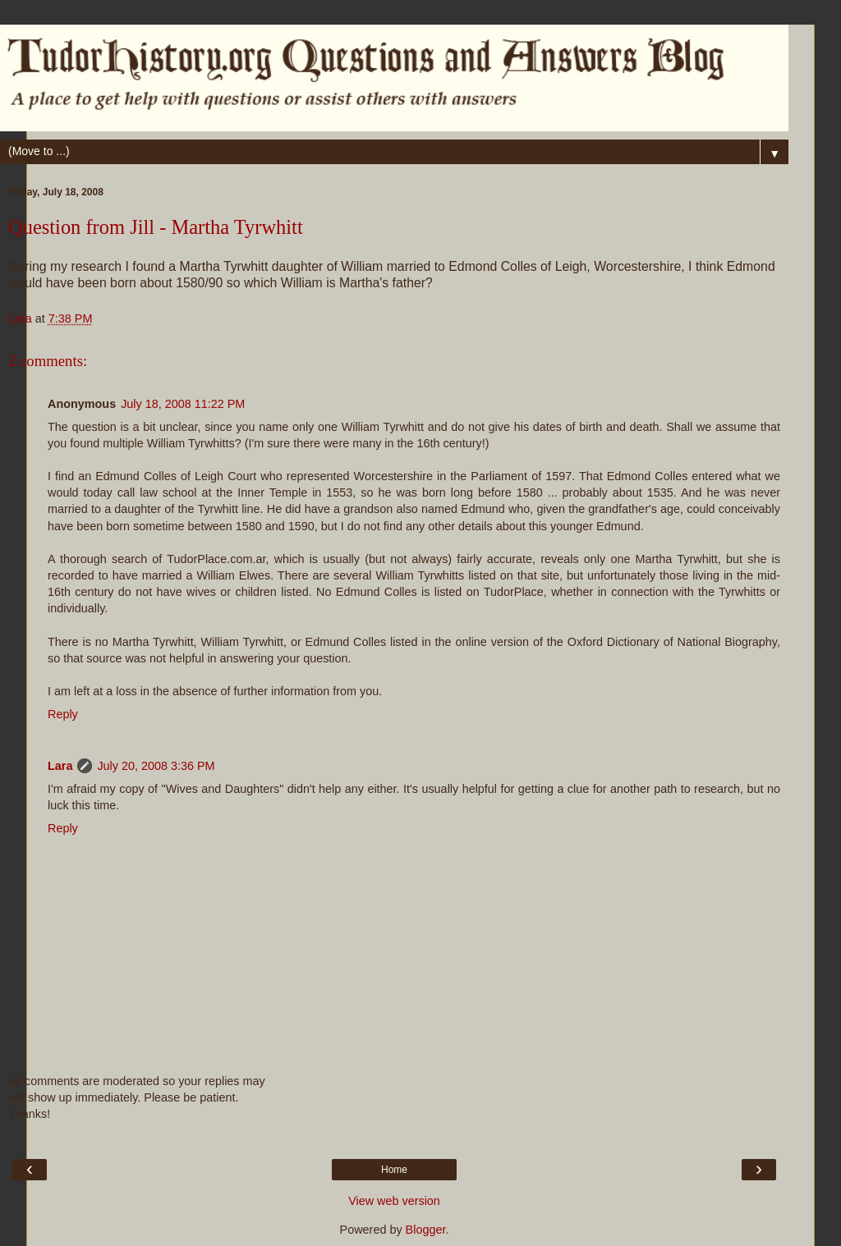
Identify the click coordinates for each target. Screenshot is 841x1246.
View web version (394, 1200)
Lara (60, 765)
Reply (63, 714)
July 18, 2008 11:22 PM (183, 403)
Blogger (426, 1229)
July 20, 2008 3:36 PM (155, 765)
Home (394, 1169)
